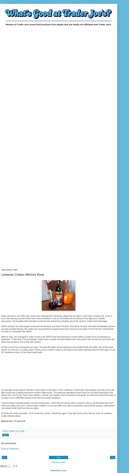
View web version (59, 462)
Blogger (63, 470)
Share (6, 435)
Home (59, 457)
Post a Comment (10, 448)
